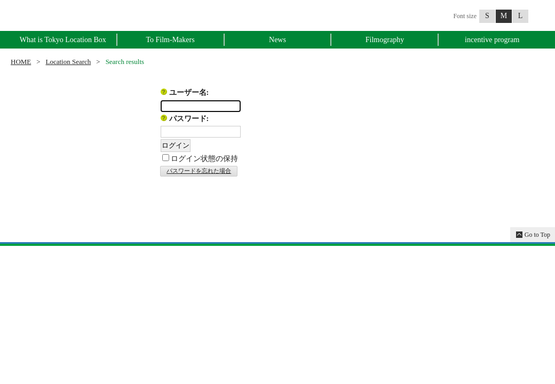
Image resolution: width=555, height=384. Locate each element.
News (277, 40)
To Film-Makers (170, 40)
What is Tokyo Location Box (63, 40)
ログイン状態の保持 (204, 159)
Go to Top (537, 234)
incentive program (492, 40)
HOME (21, 62)
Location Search (68, 62)
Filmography (385, 40)
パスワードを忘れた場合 (198, 170)
